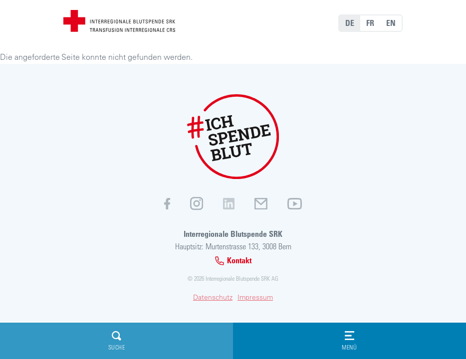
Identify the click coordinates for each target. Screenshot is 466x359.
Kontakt (233, 260)
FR (370, 23)
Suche (116, 341)
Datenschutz (213, 297)
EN (391, 23)
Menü (349, 341)
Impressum (255, 297)
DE (349, 23)
